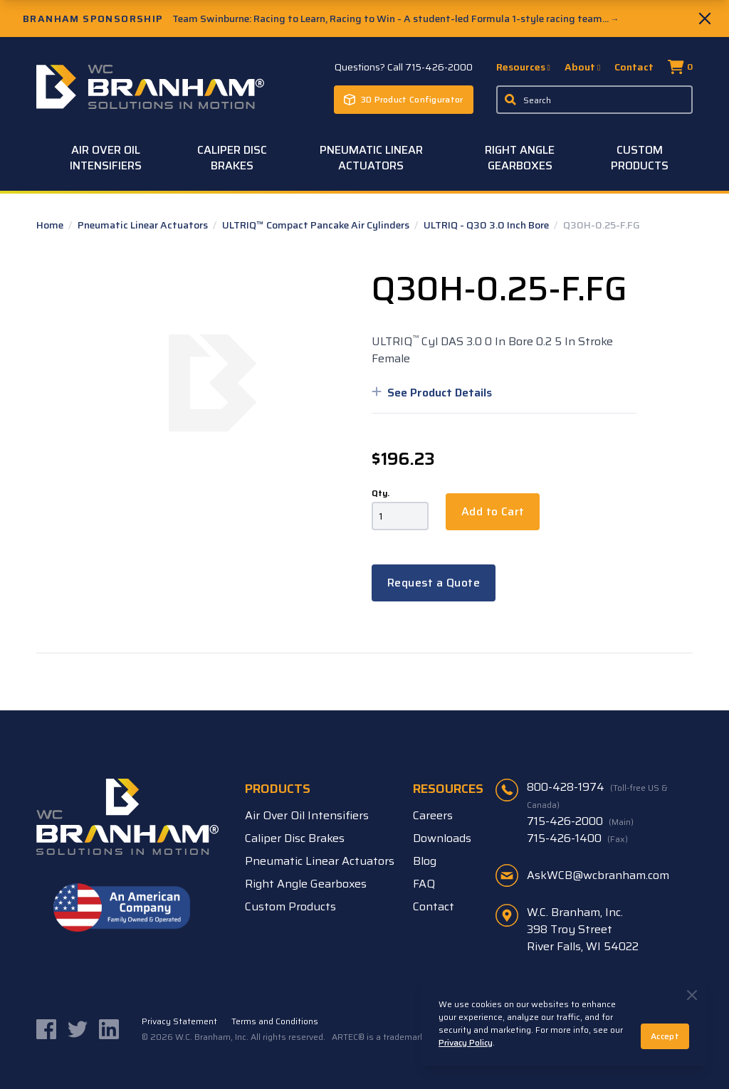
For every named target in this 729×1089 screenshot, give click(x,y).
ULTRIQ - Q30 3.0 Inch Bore (487, 225)
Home (50, 225)
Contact (634, 67)
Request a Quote (433, 582)
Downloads (442, 838)
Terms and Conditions (274, 1021)
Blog (424, 861)
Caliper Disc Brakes (232, 157)
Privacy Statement (179, 1021)
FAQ (424, 884)
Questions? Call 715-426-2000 (404, 67)
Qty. (380, 493)
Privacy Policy (466, 1042)
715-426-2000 (580, 821)
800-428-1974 (597, 795)
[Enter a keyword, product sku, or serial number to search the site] (594, 99)
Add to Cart (492, 511)
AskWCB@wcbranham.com (598, 875)
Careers (433, 815)
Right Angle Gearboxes (520, 157)
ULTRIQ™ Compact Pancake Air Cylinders (316, 225)
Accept (665, 1036)
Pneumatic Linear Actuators (371, 157)
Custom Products (639, 157)
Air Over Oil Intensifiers (106, 157)
